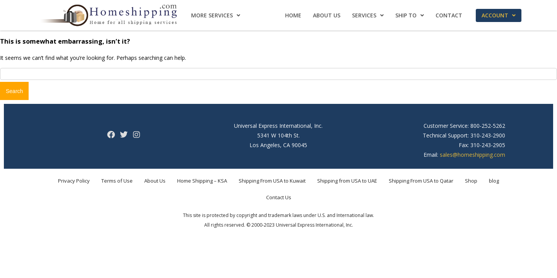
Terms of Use (117, 180)
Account (499, 15)
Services (368, 15)
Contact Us (278, 197)
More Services (215, 15)
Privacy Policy (74, 180)
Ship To (409, 15)
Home (293, 15)
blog (494, 180)
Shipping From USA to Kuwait (272, 180)
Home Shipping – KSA (202, 180)
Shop (471, 180)
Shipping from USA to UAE (347, 180)
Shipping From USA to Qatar (421, 180)
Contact (449, 15)
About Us (326, 15)
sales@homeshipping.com (472, 154)
